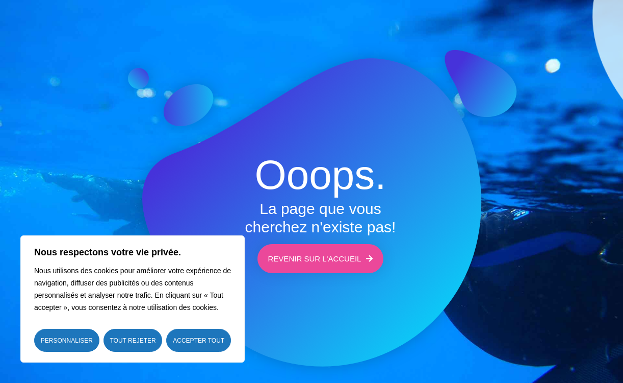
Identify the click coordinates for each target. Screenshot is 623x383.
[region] (132, 299)
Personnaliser (67, 340)
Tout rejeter (132, 340)
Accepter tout (198, 340)
